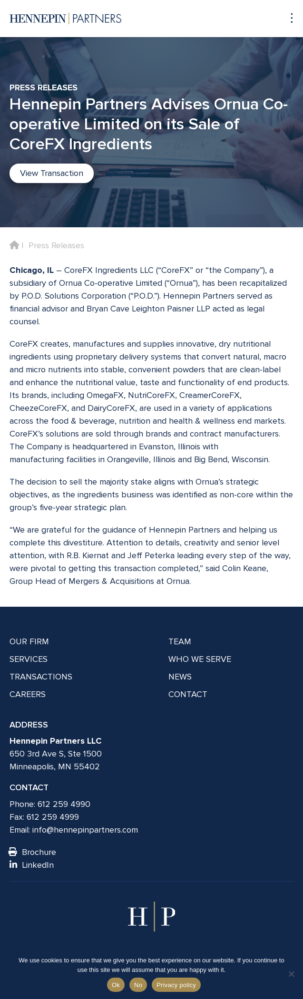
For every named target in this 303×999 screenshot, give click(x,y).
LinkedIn (32, 865)
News (180, 676)
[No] (291, 974)
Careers (28, 694)
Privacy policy (176, 985)
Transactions (41, 676)
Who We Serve (199, 659)
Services (29, 659)
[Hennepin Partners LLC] (65, 19)
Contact (187, 694)
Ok (116, 985)
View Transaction (51, 173)
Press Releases (56, 245)
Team (179, 641)
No (138, 985)
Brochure (33, 852)
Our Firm (29, 641)
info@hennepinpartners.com (85, 829)
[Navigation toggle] (287, 18)
